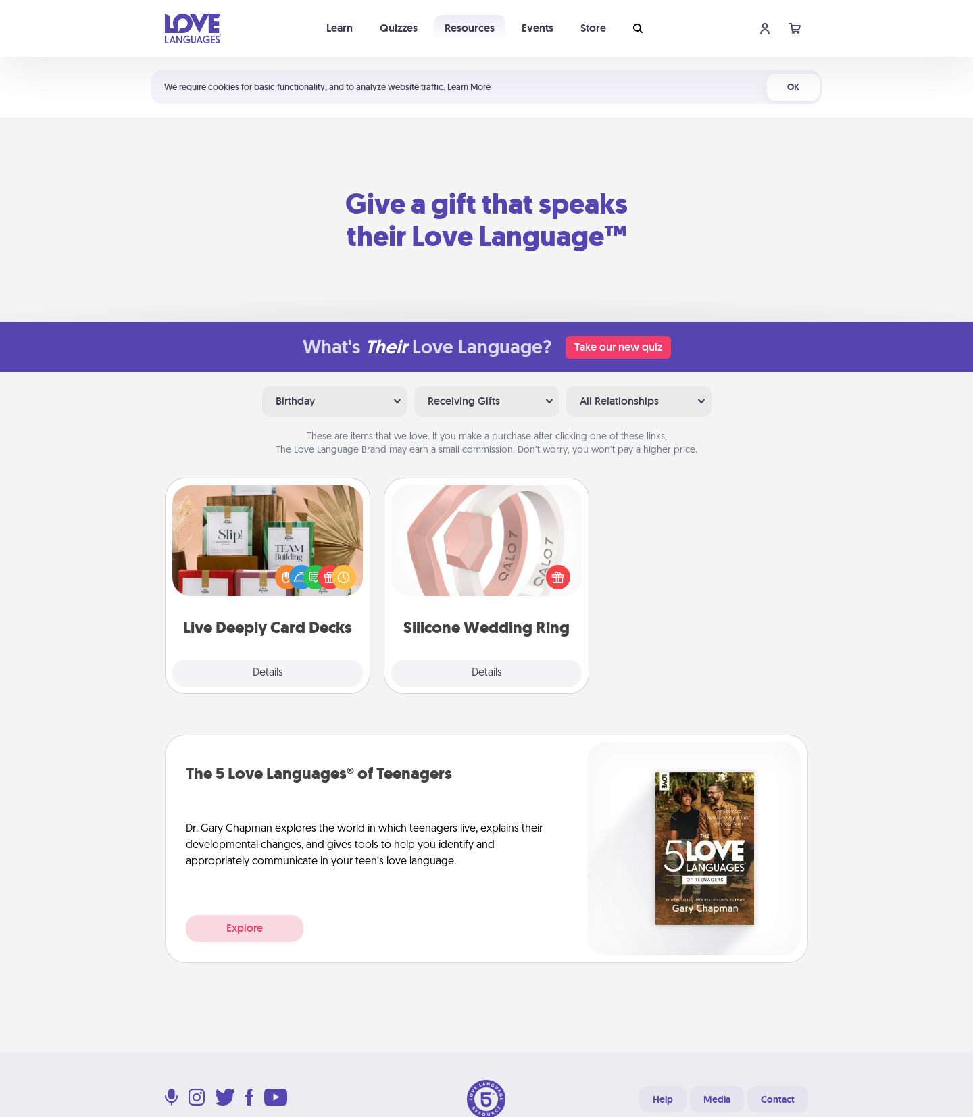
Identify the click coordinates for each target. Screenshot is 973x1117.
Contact (778, 1099)
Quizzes (399, 28)
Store (593, 28)
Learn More (469, 87)
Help (663, 1099)
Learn (339, 28)
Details (268, 673)
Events (537, 28)
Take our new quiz (618, 347)
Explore (244, 928)
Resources (470, 28)
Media (716, 1099)
